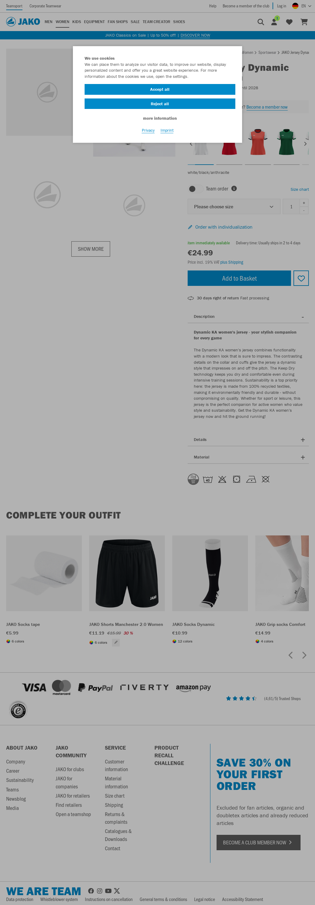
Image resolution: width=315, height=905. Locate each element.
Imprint (167, 132)
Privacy (148, 132)
